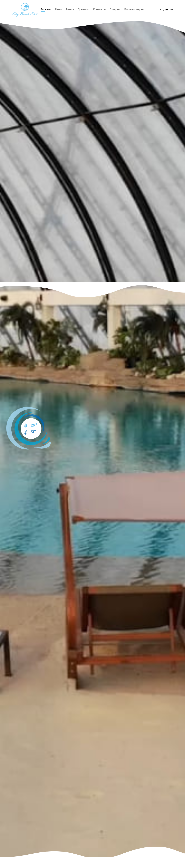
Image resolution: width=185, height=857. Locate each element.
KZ (161, 10)
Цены (58, 9)
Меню (70, 9)
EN (171, 10)
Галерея (115, 9)
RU (166, 10)
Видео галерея (134, 9)
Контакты (99, 9)
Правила (83, 9)
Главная (46, 9)
